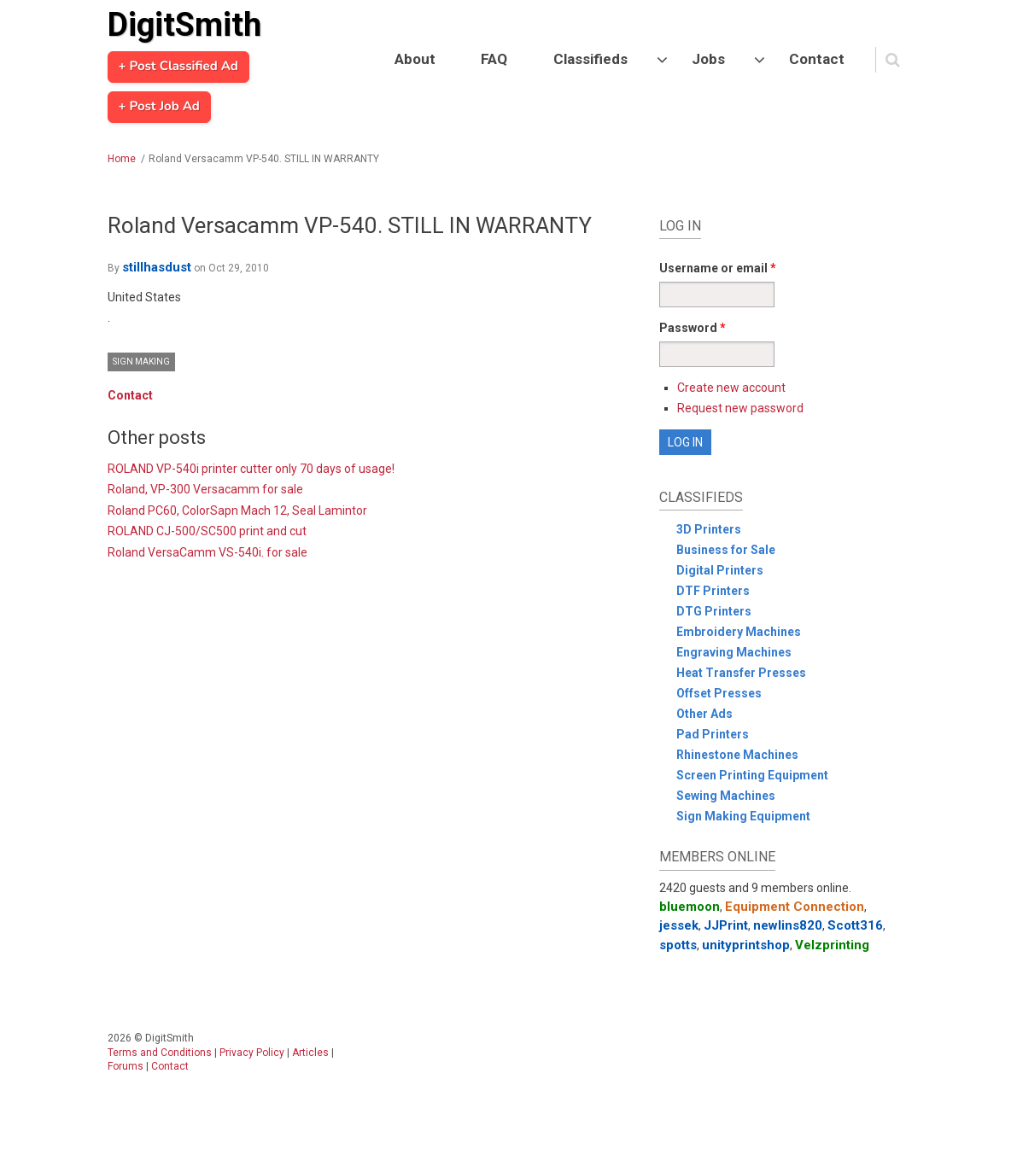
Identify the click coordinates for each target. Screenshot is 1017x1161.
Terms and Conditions (160, 1053)
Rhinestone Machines (737, 754)
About (415, 58)
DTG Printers (713, 611)
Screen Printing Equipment (752, 775)
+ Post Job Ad (159, 106)
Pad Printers (712, 734)
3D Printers (708, 529)
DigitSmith (184, 25)
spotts (678, 945)
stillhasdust (156, 267)
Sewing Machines (725, 795)
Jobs (708, 58)
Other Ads (704, 714)
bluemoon (689, 906)
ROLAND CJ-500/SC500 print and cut (207, 531)
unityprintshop (746, 945)
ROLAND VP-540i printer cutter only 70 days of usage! (251, 468)
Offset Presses (719, 693)
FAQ (494, 58)
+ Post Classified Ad (178, 66)
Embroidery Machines (738, 632)
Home (122, 159)
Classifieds (590, 58)
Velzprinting (832, 945)
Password (692, 328)
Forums (125, 1066)
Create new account (731, 387)
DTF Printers (713, 591)
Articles (310, 1053)
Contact (817, 58)
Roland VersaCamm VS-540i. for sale (207, 552)
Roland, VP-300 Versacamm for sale (205, 489)
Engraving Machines (734, 652)
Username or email (717, 268)
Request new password (740, 408)
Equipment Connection (794, 906)
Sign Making (141, 361)
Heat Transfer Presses (741, 673)
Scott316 (855, 925)
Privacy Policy (251, 1053)
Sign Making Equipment (743, 816)
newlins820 (787, 925)
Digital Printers (719, 570)
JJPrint (726, 925)
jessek (678, 925)
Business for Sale (725, 550)
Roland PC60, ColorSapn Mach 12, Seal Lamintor (237, 510)
